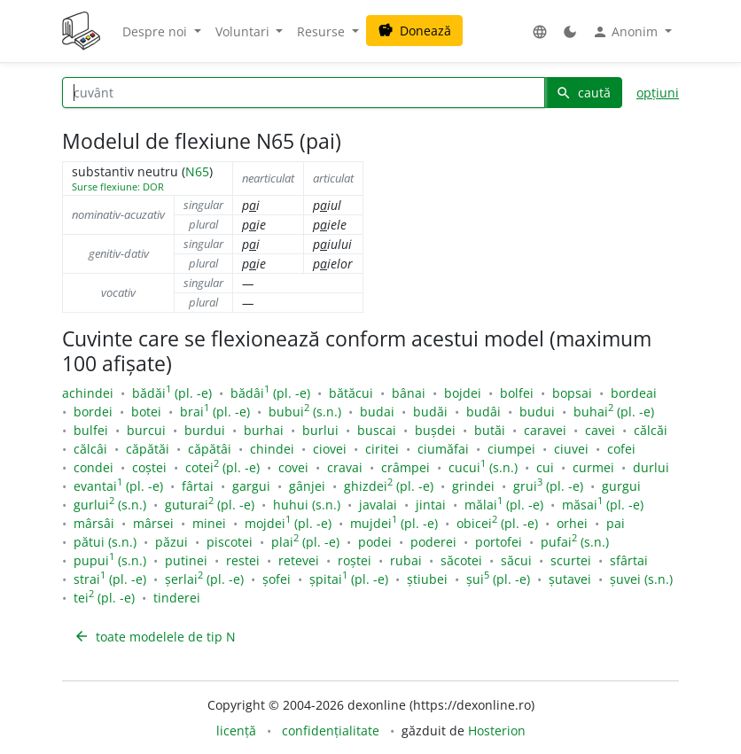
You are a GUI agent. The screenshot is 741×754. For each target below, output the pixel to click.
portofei (498, 541)
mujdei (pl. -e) (394, 523)
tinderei (176, 597)
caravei (545, 430)
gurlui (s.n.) (110, 504)
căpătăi (147, 448)
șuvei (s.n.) (641, 579)
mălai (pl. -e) (503, 504)
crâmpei (405, 467)
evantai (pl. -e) (118, 486)
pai (615, 523)
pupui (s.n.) (110, 560)
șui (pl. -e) (498, 579)
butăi (489, 430)
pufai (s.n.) (575, 541)
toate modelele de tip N (155, 636)
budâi (483, 411)
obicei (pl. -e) (497, 523)
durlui (651, 467)
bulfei (91, 430)
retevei (298, 560)
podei (375, 541)
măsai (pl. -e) (603, 504)
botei (146, 411)
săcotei (461, 560)
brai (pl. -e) (215, 411)
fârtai (198, 486)
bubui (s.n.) (305, 411)
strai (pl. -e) (110, 579)
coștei (149, 467)
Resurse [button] (322, 31)
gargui (251, 486)
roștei (354, 560)
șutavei (570, 579)
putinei (186, 560)
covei (293, 467)
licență (236, 730)
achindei (87, 393)
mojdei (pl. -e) (288, 523)
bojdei (462, 393)
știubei (427, 579)
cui (545, 467)
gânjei (307, 486)
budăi (430, 411)
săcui (516, 560)
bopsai (572, 393)
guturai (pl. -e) (209, 504)
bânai (408, 393)
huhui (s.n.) (306, 504)
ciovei (330, 448)
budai (377, 411)
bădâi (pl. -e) (270, 393)
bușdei (435, 430)
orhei (572, 523)
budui (537, 411)
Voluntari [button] (244, 31)
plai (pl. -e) (305, 541)
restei (243, 560)
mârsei (153, 523)
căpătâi (209, 448)
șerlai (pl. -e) (204, 579)
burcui (146, 430)
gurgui (621, 486)
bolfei (517, 393)
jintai (431, 504)
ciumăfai (443, 448)
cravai (345, 467)
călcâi (90, 448)
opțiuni (657, 92)
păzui (171, 541)
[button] (540, 31)
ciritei (382, 448)
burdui (204, 430)
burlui (320, 430)
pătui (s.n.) (105, 541)
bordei (93, 411)
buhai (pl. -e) (613, 411)
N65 (197, 171)
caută (583, 92)
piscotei (230, 541)
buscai (376, 430)
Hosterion (497, 730)
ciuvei (571, 448)
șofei (276, 579)
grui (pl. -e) (548, 486)
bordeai (634, 393)
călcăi (650, 430)
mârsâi (94, 523)
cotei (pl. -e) (222, 467)
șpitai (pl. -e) (348, 579)
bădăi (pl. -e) (172, 393)
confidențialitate (330, 730)
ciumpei (511, 448)
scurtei (570, 560)
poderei (433, 541)
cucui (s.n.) (483, 467)
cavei (600, 430)
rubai (406, 560)
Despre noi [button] (156, 31)
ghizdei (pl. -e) (388, 486)
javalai (378, 504)
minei (209, 523)
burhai (264, 430)
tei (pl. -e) (104, 597)
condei (93, 467)
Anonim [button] (626, 32)
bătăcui (351, 393)
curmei (593, 467)
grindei (473, 486)
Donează (414, 30)
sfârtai (629, 560)
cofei (621, 448)
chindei (272, 448)
